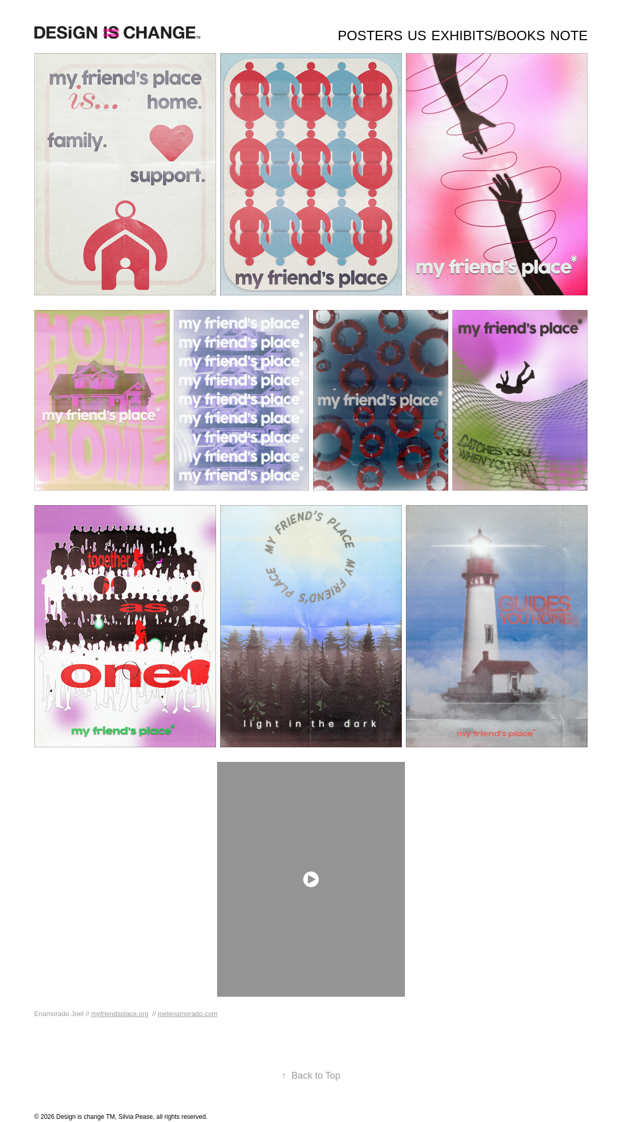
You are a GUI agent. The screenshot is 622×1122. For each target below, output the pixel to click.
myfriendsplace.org (120, 1014)
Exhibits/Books (488, 35)
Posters (370, 35)
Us (417, 35)
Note (569, 35)
